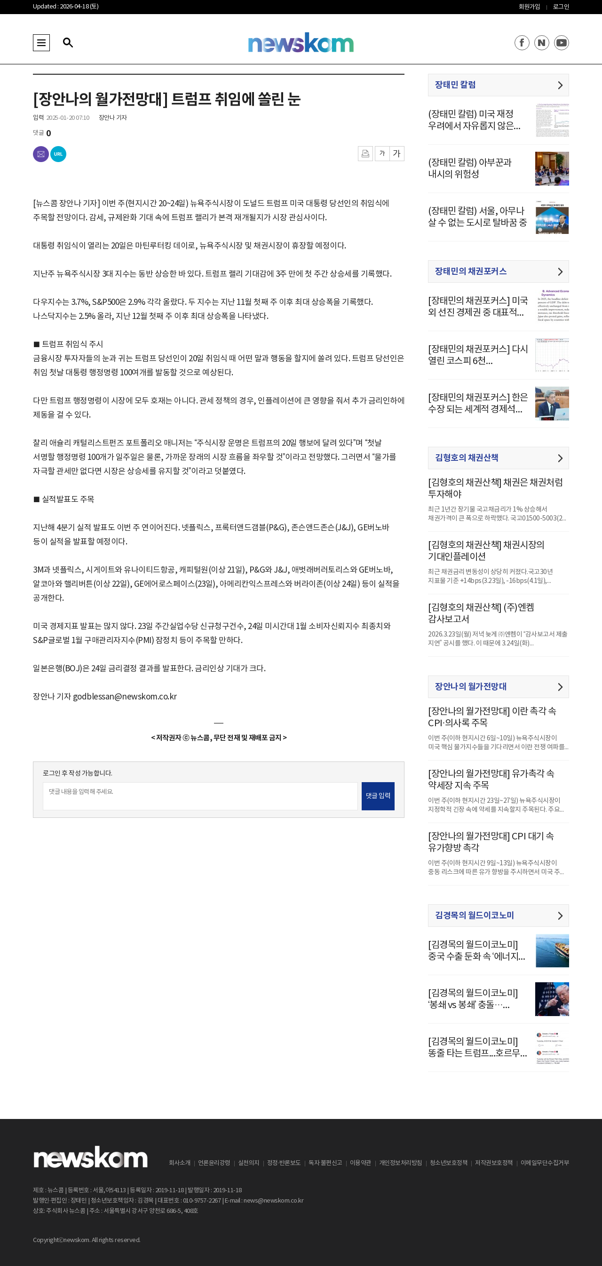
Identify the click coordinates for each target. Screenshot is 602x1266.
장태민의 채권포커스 (471, 271)
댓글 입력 (378, 796)
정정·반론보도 (284, 1163)
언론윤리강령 (214, 1163)
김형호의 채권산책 (467, 458)
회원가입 (529, 7)
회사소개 (179, 1163)
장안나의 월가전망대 (471, 687)
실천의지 (249, 1163)
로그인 (561, 7)
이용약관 (361, 1163)
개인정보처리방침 (400, 1163)
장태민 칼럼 (455, 85)
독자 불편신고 (325, 1163)
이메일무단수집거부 (545, 1163)
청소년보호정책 (449, 1163)
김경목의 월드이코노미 (475, 915)
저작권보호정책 (494, 1163)
